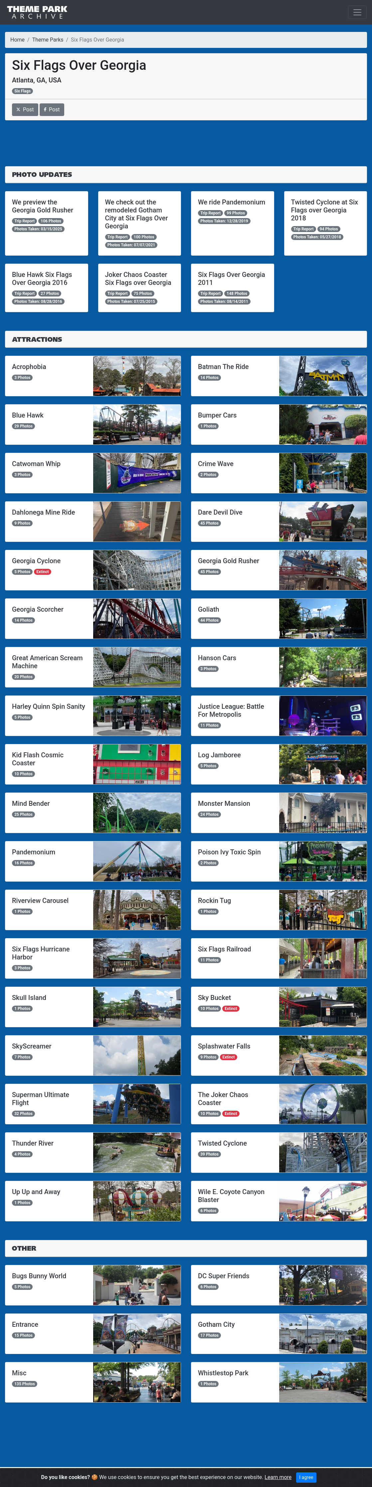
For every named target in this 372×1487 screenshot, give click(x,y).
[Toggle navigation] (357, 12)
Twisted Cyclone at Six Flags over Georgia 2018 (324, 210)
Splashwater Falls (224, 1046)
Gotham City (216, 1324)
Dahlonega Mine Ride (43, 512)
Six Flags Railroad (224, 949)
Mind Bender (31, 803)
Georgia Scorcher (38, 609)
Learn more (278, 1477)
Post (25, 109)
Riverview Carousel (40, 901)
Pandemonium (33, 852)
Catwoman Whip (36, 464)
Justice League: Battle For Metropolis (231, 710)
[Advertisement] (186, 143)
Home (17, 40)
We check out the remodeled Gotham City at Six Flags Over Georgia (136, 214)
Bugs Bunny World (39, 1276)
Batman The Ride (223, 367)
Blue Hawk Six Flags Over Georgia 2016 (42, 279)
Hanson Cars (217, 658)
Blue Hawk (28, 415)
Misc (19, 1373)
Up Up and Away (36, 1192)
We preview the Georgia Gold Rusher (42, 206)
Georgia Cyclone (36, 561)
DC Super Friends (224, 1276)
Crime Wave (216, 464)
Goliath (208, 609)
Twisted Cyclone (222, 1143)
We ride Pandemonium (231, 202)
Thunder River (33, 1143)
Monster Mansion (224, 803)
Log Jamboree (219, 755)
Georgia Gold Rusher (228, 561)
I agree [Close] (306, 1477)
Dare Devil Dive (220, 512)
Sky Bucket (214, 998)
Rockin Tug (214, 901)
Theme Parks (48, 40)
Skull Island (29, 998)
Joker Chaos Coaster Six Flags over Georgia (138, 279)
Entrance (25, 1324)
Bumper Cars (217, 415)
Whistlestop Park (223, 1373)
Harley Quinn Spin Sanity (48, 706)
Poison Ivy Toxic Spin (229, 852)
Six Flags (22, 91)
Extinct (42, 571)
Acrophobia (29, 367)
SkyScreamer (31, 1046)
